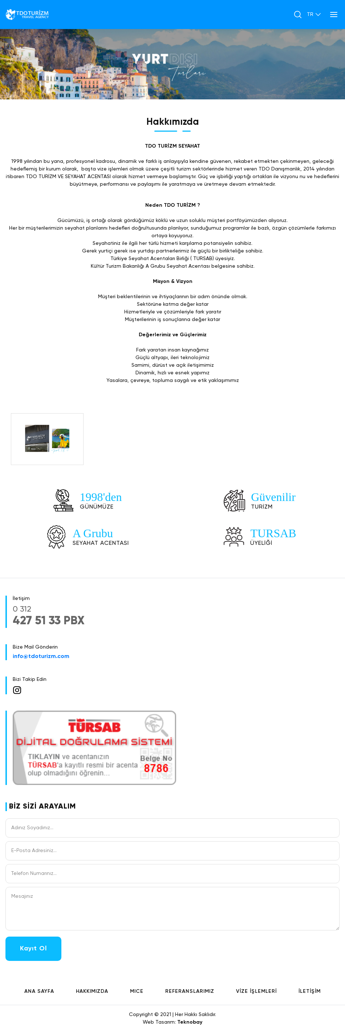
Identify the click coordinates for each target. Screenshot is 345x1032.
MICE (136, 991)
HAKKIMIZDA (92, 991)
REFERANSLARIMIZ (189, 991)
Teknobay (189, 1022)
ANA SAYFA (39, 991)
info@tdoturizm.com (41, 656)
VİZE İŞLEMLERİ (256, 991)
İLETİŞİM (310, 991)
